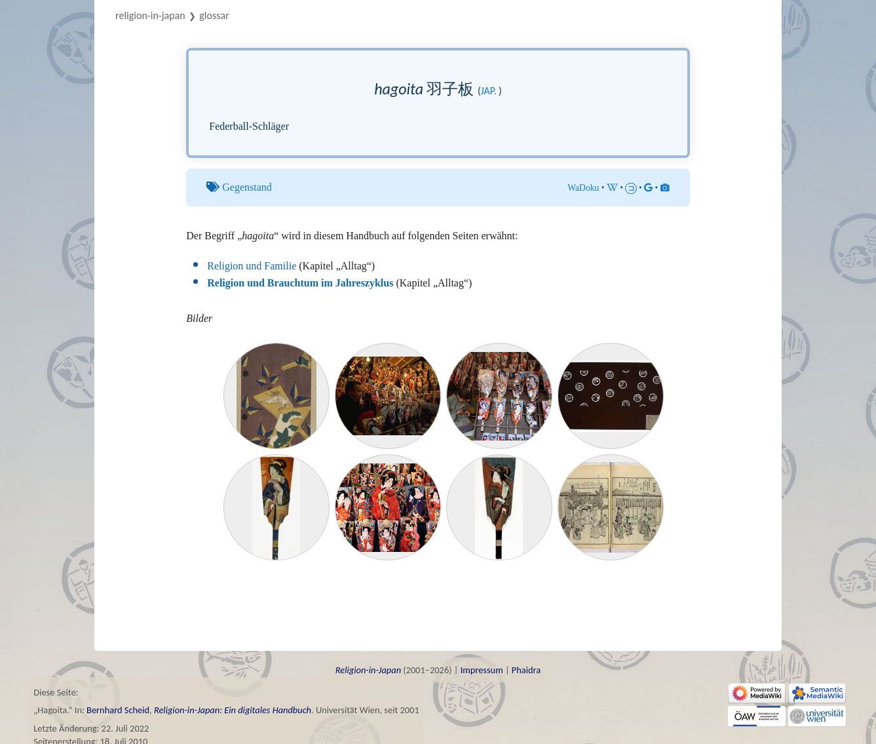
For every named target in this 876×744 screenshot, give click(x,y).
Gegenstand (247, 187)
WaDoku (583, 188)
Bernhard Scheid (117, 710)
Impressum (482, 670)
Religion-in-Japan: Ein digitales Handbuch (232, 710)
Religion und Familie (251, 265)
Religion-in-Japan (150, 15)
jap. (489, 91)
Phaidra (526, 670)
